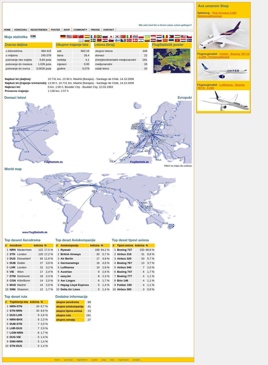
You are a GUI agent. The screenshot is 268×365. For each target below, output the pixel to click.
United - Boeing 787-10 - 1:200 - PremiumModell (223, 55)
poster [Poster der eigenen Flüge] (94, 360)
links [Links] (112, 360)
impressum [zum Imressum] (123, 360)
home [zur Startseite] (57, 360)
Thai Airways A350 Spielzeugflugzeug (216, 14)
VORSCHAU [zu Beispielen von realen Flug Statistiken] (20, 29)
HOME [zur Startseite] (7, 29)
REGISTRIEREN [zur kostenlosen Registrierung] (39, 29)
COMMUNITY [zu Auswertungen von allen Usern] (80, 29)
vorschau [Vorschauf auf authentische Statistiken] (68, 360)
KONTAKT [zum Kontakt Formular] (108, 29)
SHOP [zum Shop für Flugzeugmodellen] (67, 29)
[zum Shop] (223, 6)
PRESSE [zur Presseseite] (95, 29)
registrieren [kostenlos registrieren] (82, 360)
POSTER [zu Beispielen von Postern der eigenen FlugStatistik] (55, 29)
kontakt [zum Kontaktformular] (136, 360)
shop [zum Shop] (103, 360)
